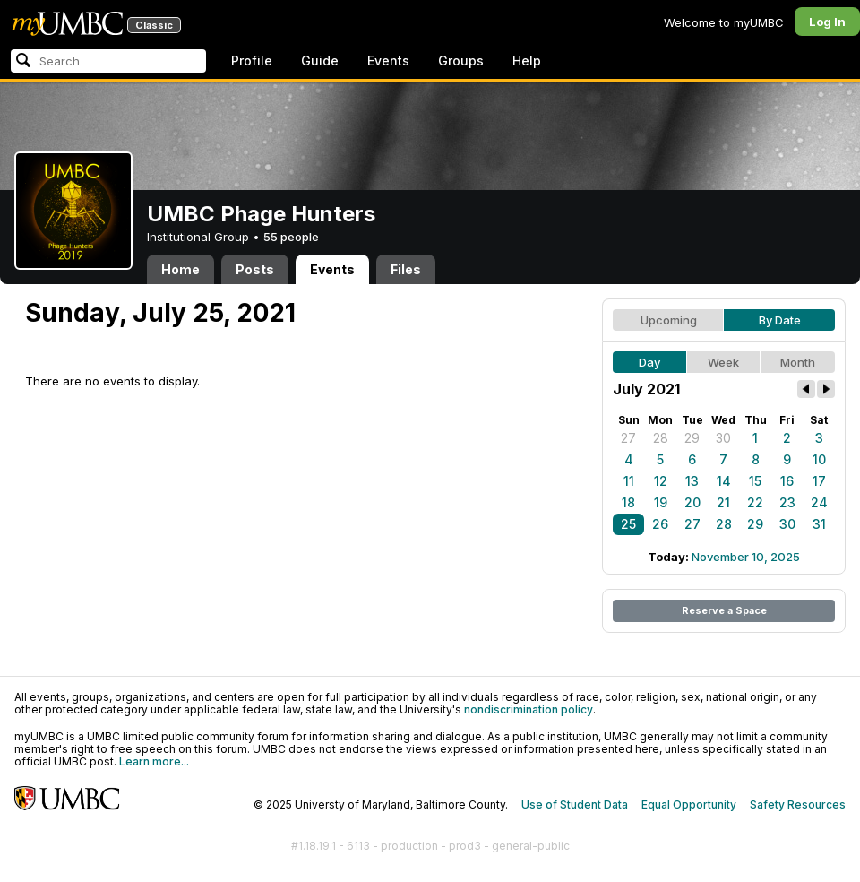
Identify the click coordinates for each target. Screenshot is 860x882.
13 (692, 481)
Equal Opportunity (688, 804)
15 (755, 481)
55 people (291, 236)
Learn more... (154, 761)
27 (628, 437)
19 (660, 502)
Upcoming (669, 320)
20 (692, 502)
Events (388, 60)
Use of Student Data (574, 804)
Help (526, 60)
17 (819, 481)
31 (819, 524)
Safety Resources (798, 804)
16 (787, 481)
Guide (320, 60)
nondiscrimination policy (528, 709)
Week (723, 362)
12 (660, 481)
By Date (780, 320)
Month (797, 362)
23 (787, 502)
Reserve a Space (724, 610)
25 (628, 524)
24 (819, 502)
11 (629, 481)
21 (723, 502)
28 (660, 437)
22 (755, 502)
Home (180, 269)
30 (723, 437)
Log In (827, 21)
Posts (255, 269)
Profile (251, 60)
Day (649, 362)
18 (628, 502)
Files (406, 269)
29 (692, 437)
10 (819, 459)
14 (724, 481)
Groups (461, 60)
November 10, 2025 (746, 556)
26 (660, 524)
